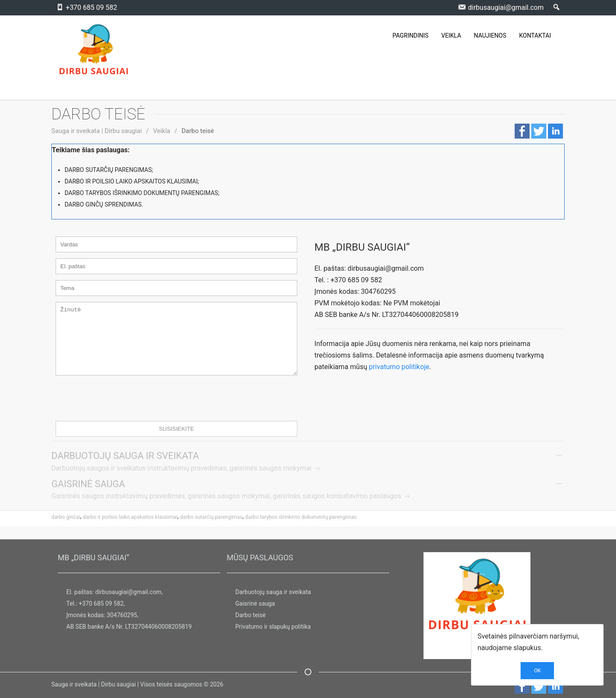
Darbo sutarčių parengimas (211, 530)
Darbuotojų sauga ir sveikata (273, 592)
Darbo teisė (250, 615)
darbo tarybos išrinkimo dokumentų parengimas (301, 530)
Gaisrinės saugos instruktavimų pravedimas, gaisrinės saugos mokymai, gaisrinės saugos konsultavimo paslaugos (231, 509)
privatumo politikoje (399, 367)
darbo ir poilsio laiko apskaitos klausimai (130, 530)
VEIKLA (451, 35)
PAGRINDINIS (411, 35)
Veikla (161, 131)
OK (537, 671)
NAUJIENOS (490, 35)
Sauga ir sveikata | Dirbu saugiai (96, 131)
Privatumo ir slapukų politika (273, 627)
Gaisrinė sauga (255, 603)
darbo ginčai (65, 530)
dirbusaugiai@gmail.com (128, 592)
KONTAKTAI (535, 35)
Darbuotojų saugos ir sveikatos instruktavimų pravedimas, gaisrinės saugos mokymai (186, 481)
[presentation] (121, 411)
